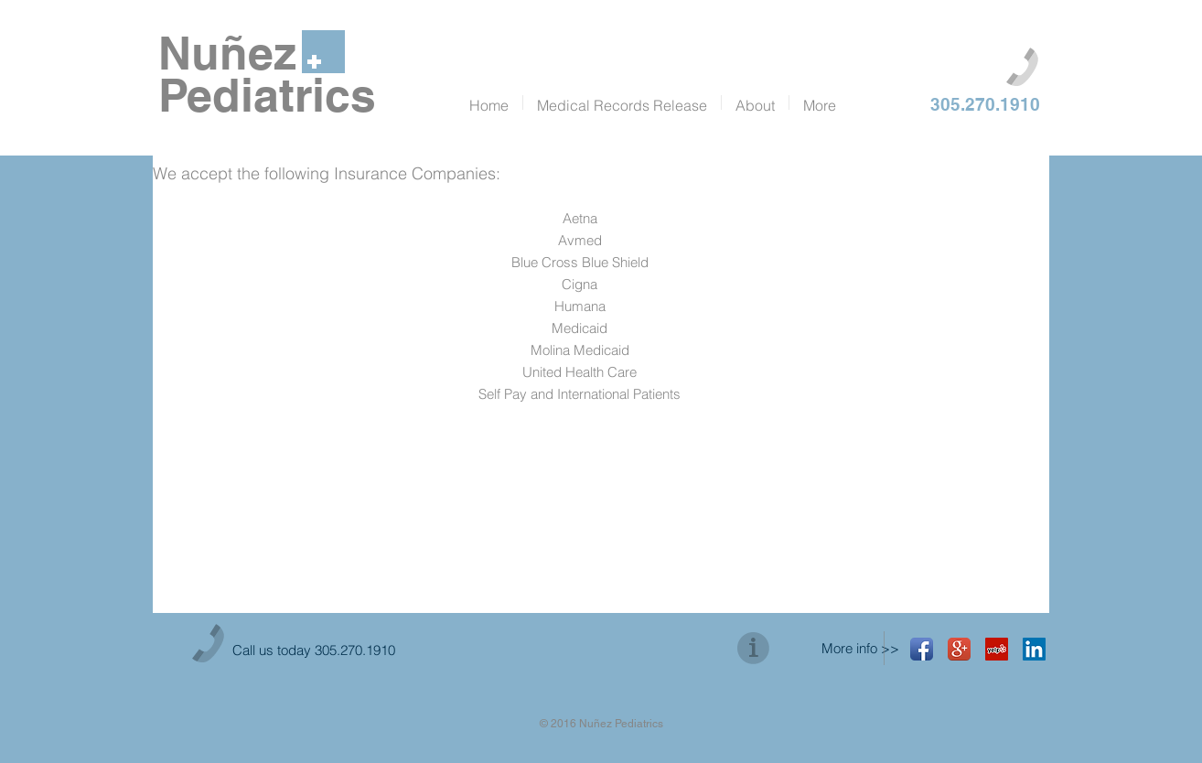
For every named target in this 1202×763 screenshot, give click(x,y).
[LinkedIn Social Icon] (1034, 649)
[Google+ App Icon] (959, 649)
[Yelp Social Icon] (996, 649)
